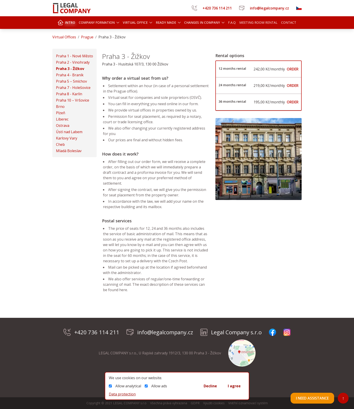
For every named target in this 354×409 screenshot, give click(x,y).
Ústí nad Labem (69, 131)
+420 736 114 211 (212, 8)
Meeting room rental (258, 22)
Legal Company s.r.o (231, 332)
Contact (288, 22)
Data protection (122, 394)
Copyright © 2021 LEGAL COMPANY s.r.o (116, 403)
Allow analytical (125, 386)
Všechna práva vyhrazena (168, 403)
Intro (66, 22)
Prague (87, 37)
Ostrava (62, 125)
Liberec (62, 119)
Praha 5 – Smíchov (71, 81)
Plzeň (60, 112)
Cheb (60, 144)
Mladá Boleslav (69, 150)
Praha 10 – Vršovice (72, 100)
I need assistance (312, 398)
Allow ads (156, 386)
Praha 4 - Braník (70, 74)
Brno (60, 106)
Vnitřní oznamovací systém (248, 403)
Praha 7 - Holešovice (73, 87)
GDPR (195, 403)
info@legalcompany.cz (264, 8)
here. (123, 289)
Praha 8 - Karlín (69, 93)
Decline (210, 385)
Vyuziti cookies (214, 403)
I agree (234, 385)
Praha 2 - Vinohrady (73, 62)
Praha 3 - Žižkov (70, 68)
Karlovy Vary (66, 138)
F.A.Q (232, 22)
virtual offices (64, 37)
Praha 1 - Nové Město (74, 55)
